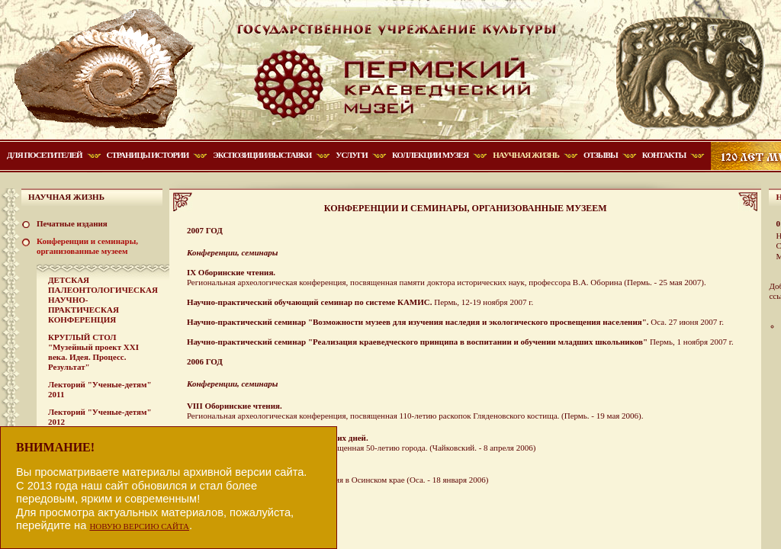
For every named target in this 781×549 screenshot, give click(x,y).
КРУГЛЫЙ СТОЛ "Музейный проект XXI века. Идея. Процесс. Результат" (93, 351)
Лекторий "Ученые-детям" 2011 (100, 389)
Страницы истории (148, 154)
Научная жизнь (526, 154)
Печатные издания (72, 223)
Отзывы (600, 154)
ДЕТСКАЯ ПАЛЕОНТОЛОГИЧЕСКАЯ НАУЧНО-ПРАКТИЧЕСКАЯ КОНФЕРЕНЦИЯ (103, 299)
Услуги (352, 154)
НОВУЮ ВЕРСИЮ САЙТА (139, 526)
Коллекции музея (430, 154)
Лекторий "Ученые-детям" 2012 (100, 416)
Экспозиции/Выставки (262, 154)
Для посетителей (44, 154)
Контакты (664, 154)
